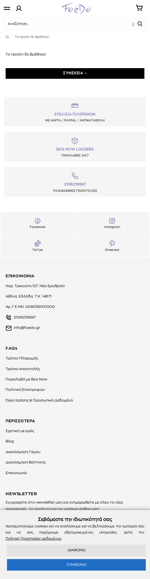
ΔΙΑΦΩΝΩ (77, 550)
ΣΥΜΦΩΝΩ (76, 565)
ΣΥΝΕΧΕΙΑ (73, 73)
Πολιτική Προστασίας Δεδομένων (34, 538)
